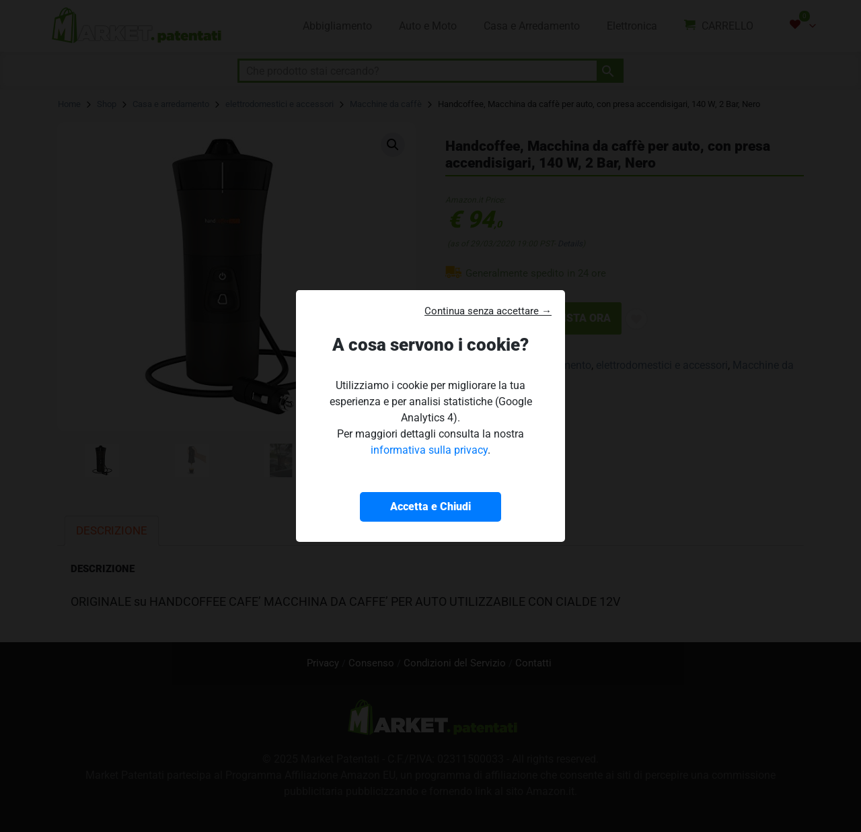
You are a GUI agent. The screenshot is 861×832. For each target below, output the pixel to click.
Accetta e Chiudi (430, 506)
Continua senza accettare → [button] (488, 311)
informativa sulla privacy (429, 450)
